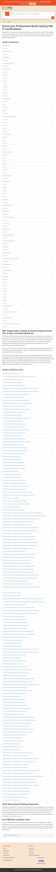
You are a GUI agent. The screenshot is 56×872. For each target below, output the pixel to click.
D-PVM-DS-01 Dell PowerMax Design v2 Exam (13, 714)
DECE (4, 140)
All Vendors (12, 13)
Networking (5, 246)
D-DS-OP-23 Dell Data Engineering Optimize (13, 640)
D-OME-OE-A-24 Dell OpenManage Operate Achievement (16, 400)
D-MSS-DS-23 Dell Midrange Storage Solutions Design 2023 (16, 394)
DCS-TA (4, 128)
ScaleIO (4, 282)
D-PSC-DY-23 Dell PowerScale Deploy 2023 (13, 421)
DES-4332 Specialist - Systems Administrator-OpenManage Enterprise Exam (19, 779)
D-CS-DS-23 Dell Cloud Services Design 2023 (13, 616)
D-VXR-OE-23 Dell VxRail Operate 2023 (12, 477)
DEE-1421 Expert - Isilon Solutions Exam (12, 506)
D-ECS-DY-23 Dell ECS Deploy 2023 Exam (12, 382)
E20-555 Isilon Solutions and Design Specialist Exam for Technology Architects (20, 578)
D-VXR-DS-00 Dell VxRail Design (10, 471)
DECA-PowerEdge (7, 134)
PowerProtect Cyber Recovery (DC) (10, 258)
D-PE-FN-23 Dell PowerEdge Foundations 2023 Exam (15, 687)
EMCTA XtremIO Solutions (9, 217)
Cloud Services (6, 57)
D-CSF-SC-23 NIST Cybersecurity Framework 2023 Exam (15, 622)
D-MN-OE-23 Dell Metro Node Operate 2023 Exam (14, 655)
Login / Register (36, 13)
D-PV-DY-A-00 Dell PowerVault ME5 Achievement (14, 711)
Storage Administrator (8, 306)
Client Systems (6, 45)
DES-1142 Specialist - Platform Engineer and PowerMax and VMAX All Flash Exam (21, 758)
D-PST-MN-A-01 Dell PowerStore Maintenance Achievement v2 (17, 708)
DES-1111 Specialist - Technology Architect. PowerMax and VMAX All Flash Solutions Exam (23, 512)
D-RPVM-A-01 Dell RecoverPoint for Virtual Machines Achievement (18, 732)
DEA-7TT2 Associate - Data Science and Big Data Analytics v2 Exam (18, 752)
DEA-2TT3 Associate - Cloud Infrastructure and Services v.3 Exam (17, 492)
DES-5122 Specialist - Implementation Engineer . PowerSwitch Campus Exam (20, 782)
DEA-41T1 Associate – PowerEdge (10, 498)
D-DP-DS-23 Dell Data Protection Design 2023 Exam (14, 628)
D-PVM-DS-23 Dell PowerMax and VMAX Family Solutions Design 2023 (19, 717)
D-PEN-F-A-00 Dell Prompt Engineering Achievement (15, 693)
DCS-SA (5, 122)
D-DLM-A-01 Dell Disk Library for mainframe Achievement (16, 625)
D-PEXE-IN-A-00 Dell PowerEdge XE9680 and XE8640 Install (16, 418)
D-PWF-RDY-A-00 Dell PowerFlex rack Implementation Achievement (18, 729)
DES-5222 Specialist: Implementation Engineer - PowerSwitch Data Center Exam (20, 785)
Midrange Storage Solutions (9, 240)
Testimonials (6, 855)
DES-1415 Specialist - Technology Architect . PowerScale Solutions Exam (19, 761)
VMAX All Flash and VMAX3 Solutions (11, 323)
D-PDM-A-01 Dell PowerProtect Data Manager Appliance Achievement (18, 678)
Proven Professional (7, 270)
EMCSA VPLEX (6, 211)
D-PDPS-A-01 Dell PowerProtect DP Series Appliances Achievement (18, 681)
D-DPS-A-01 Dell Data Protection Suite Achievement (14, 637)
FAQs (26, 13)
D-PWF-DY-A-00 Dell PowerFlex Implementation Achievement (17, 441)
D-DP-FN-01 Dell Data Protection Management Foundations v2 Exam (18, 631)
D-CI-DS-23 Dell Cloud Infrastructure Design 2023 (14, 604)
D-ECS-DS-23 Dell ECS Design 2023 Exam (12, 643)
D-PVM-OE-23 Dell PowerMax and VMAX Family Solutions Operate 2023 (19, 720)
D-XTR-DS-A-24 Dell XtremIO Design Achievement (14, 480)
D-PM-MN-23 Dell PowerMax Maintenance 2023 (14, 699)
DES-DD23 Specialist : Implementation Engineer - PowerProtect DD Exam (19, 554)
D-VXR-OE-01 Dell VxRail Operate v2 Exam (12, 746)
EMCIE (4, 193)
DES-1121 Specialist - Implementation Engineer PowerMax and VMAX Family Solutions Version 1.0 (25, 515)
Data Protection (6, 69)
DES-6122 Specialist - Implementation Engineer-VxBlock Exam (16, 788)
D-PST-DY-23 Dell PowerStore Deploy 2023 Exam (14, 427)
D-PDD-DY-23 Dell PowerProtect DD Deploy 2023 (14, 406)
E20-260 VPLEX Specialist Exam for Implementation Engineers (16, 563)
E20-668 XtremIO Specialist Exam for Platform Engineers (15, 797)
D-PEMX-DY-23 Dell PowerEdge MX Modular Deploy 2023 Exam (17, 690)
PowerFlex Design (7, 252)
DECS (4, 158)
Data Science (6, 75)
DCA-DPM (5, 86)
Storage (4, 300)
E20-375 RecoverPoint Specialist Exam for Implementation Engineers (18, 569)
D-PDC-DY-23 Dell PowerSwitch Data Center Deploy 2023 (16, 672)
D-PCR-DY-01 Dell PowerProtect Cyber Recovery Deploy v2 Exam (17, 403)
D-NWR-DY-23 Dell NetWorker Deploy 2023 (13, 663)
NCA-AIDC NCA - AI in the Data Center (11, 800)
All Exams (5, 853)
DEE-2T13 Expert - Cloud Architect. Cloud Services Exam (15, 755)
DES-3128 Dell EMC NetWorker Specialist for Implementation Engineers (19, 536)
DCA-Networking (7, 98)
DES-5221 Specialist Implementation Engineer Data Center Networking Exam (20, 545)
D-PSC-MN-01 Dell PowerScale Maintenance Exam (14, 424)
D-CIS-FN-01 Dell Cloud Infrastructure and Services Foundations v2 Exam (19, 376)
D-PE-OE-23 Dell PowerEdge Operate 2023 (12, 415)
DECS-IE (5, 163)
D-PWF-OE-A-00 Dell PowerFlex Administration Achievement (16, 726)
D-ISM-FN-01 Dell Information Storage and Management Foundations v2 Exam (20, 388)
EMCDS (4, 187)
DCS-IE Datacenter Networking (10, 116)
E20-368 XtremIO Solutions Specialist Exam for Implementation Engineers (19, 566)
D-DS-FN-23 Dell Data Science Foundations (12, 379)
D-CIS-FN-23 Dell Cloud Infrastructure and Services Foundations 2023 (18, 607)
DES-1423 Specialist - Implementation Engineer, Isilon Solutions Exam (18, 521)
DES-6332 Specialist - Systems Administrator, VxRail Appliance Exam (18, 548)
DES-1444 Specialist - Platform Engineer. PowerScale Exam (16, 764)
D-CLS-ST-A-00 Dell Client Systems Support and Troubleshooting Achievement (20, 613)
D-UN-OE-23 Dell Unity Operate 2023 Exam (13, 737)
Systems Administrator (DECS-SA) (10, 312)
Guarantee (31, 853)
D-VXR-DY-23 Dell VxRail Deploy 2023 (11, 474)
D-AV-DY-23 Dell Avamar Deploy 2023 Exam (13, 373)
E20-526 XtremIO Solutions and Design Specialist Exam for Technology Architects (21, 575)
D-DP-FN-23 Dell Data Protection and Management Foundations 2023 (18, 634)
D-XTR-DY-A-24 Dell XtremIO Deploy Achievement (14, 483)
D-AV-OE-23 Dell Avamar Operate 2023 (12, 595)
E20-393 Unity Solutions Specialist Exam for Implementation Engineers (18, 572)
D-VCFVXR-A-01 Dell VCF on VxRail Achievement (14, 740)
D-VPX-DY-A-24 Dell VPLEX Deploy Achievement (14, 462)
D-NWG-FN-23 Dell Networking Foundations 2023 (14, 660)
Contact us (31, 848)
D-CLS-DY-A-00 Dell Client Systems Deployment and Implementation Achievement (21, 610)
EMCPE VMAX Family (8, 205)
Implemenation (6, 229)
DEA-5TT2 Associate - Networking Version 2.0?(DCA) (15, 501)
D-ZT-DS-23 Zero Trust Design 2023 (11, 749)
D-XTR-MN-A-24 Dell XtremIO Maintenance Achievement (16, 486)
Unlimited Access (20, 13)
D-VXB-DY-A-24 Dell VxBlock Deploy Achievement (14, 468)
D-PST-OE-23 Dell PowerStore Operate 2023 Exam (14, 432)
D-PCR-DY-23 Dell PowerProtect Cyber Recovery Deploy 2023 (17, 669)
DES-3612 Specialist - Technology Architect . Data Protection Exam (17, 773)
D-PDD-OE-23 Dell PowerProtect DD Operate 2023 (14, 675)
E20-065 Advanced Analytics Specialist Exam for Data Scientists (17, 560)
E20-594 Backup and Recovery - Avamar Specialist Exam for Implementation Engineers (22, 586)
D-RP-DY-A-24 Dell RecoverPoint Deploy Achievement (15, 447)
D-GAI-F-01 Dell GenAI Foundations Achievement (14, 385)
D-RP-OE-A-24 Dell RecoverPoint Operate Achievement (15, 450)
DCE (4, 104)
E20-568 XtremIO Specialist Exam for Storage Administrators (16, 794)
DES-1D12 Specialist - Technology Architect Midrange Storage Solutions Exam (20, 530)
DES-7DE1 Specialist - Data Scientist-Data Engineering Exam (16, 791)
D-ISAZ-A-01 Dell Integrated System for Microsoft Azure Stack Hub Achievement (21, 652)
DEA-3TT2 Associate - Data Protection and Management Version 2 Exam (19, 495)
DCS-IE (4, 110)
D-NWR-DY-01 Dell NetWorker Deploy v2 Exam (13, 397)
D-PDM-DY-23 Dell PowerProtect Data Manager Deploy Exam (16, 409)
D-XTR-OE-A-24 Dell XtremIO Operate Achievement (14, 489)
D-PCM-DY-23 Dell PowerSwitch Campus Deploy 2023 (15, 666)
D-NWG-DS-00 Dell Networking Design (12, 658)
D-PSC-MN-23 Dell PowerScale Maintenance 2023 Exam (15, 705)
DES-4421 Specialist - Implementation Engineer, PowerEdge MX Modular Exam (20, 542)
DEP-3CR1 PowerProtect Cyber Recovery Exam (13, 509)
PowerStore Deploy (7, 264)
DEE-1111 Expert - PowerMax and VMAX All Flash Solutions (16, 504)
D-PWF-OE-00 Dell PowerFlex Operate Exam (13, 444)
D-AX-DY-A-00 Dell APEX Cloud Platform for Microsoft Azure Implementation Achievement (23, 598)
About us (31, 850)
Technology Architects (8, 317)
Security (5, 288)
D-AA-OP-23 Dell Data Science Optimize (12, 592)
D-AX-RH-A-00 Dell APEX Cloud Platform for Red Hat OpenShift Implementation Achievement (24, 601)
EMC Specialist (6, 181)
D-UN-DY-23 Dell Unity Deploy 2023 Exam (12, 459)
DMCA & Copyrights (34, 855)
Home (7, 13)
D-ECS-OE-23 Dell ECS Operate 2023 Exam (12, 646)
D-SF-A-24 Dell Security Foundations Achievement (14, 453)
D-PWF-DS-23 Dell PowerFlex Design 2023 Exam (14, 438)
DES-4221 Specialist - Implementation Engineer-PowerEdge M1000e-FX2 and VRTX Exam (23, 776)
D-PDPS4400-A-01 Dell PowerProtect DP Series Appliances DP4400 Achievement (21, 684)
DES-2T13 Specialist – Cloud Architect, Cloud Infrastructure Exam (17, 533)
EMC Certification (7, 175)
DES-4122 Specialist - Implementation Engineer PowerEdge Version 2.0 (18, 539)
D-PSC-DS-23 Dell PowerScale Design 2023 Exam (14, 702)
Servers (4, 294)
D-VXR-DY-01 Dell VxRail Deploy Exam (11, 743)
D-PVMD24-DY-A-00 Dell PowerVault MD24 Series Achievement (17, 723)
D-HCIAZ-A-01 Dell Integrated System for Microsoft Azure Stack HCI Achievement (21, 649)
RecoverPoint (6, 276)
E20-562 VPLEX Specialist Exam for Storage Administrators (16, 581)
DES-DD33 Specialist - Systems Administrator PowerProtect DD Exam (18, 557)
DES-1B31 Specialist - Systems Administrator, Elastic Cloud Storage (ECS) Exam (20, 527)
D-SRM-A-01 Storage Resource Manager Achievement (15, 735)
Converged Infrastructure (8, 63)
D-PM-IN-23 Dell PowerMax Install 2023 (12, 696)
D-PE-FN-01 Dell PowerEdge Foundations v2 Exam (14, 412)
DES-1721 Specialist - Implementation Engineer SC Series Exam (17, 524)
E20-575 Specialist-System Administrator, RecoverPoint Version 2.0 (18, 583)
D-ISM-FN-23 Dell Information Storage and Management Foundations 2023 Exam (21, 391)
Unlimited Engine (7, 860)
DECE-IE (5, 146)
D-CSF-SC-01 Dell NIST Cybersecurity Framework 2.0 (15, 619)
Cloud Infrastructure (7, 51)
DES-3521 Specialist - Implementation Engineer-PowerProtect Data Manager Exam (21, 770)
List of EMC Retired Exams (10, 835)
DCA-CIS (5, 81)
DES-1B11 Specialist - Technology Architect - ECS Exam (15, 767)
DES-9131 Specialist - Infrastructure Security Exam (14, 551)
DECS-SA (5, 169)
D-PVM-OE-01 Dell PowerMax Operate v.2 (12, 435)
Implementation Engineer (8, 235)
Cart (30, 13)
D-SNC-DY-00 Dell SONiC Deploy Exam (12, 456)
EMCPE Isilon (6, 199)
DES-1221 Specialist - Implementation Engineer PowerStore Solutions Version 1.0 (21, 518)
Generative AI (6, 223)
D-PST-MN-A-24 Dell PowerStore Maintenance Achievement (16, 430)
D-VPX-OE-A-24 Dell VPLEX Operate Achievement (14, 465)
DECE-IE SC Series (7, 152)
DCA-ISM (5, 92)
